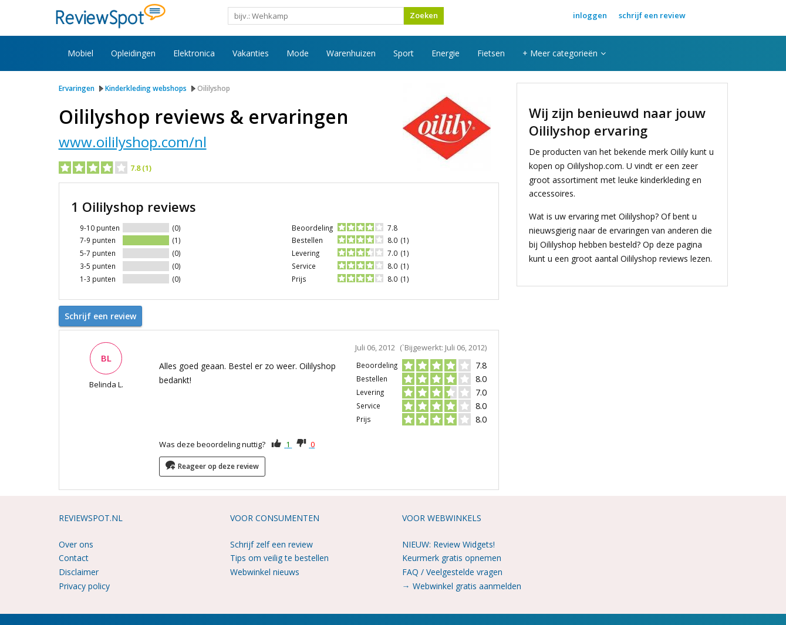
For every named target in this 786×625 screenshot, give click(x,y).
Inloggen (590, 15)
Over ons (76, 543)
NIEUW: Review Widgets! (448, 543)
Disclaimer (79, 570)
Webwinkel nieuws (264, 570)
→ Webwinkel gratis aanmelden (461, 584)
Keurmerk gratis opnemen (451, 557)
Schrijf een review (652, 15)
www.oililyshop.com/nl (133, 141)
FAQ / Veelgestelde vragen (452, 570)
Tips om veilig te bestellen (279, 557)
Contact (74, 557)
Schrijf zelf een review (271, 543)
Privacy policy (84, 584)
